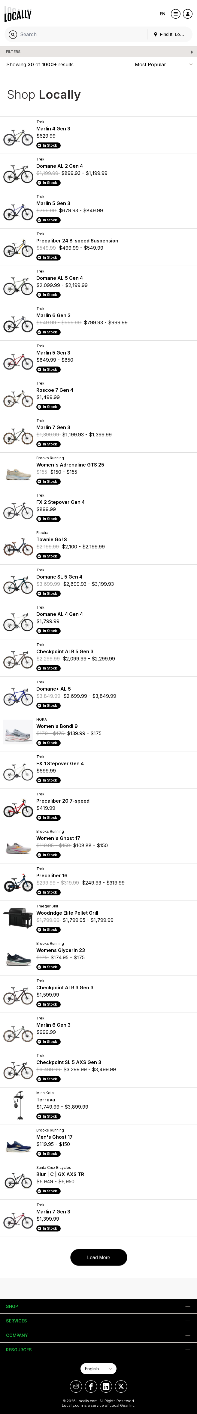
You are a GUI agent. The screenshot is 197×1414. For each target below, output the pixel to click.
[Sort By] (163, 64)
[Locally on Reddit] (76, 1386)
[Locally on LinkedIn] (106, 1386)
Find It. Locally (171, 34)
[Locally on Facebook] (91, 1386)
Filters (13, 51)
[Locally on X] (121, 1386)
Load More (98, 1257)
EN (162, 13)
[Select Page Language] (98, 1368)
